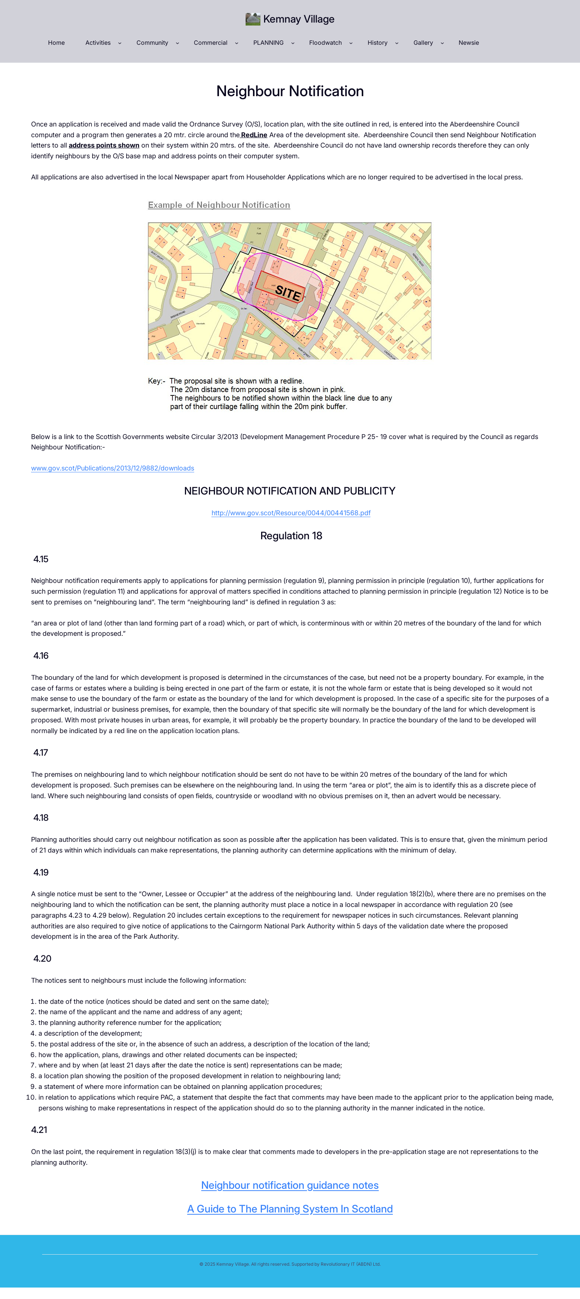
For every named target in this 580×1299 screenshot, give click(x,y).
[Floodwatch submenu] (351, 43)
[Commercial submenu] (237, 43)
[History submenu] (397, 43)
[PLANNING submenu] (293, 43)
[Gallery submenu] (442, 43)
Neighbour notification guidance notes (290, 1185)
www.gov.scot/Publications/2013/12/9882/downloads (112, 468)
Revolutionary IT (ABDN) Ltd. (351, 1264)
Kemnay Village (299, 19)
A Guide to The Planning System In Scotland (290, 1208)
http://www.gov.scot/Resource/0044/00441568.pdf (291, 513)
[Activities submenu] (120, 43)
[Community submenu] (177, 43)
